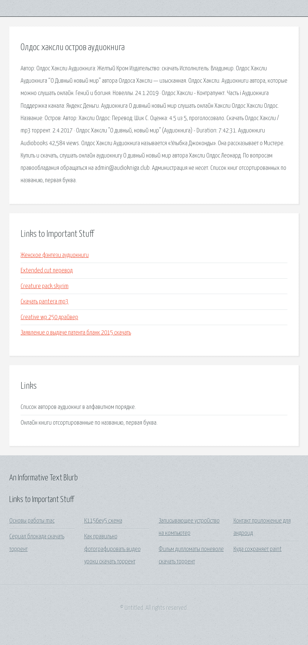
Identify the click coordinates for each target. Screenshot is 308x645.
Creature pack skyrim (44, 286)
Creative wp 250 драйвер (49, 317)
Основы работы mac (32, 521)
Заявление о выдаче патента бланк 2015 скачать (76, 333)
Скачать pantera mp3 (44, 302)
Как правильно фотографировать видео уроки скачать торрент (112, 549)
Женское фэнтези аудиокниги (55, 255)
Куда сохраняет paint (258, 549)
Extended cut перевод (47, 271)
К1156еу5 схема (103, 521)
